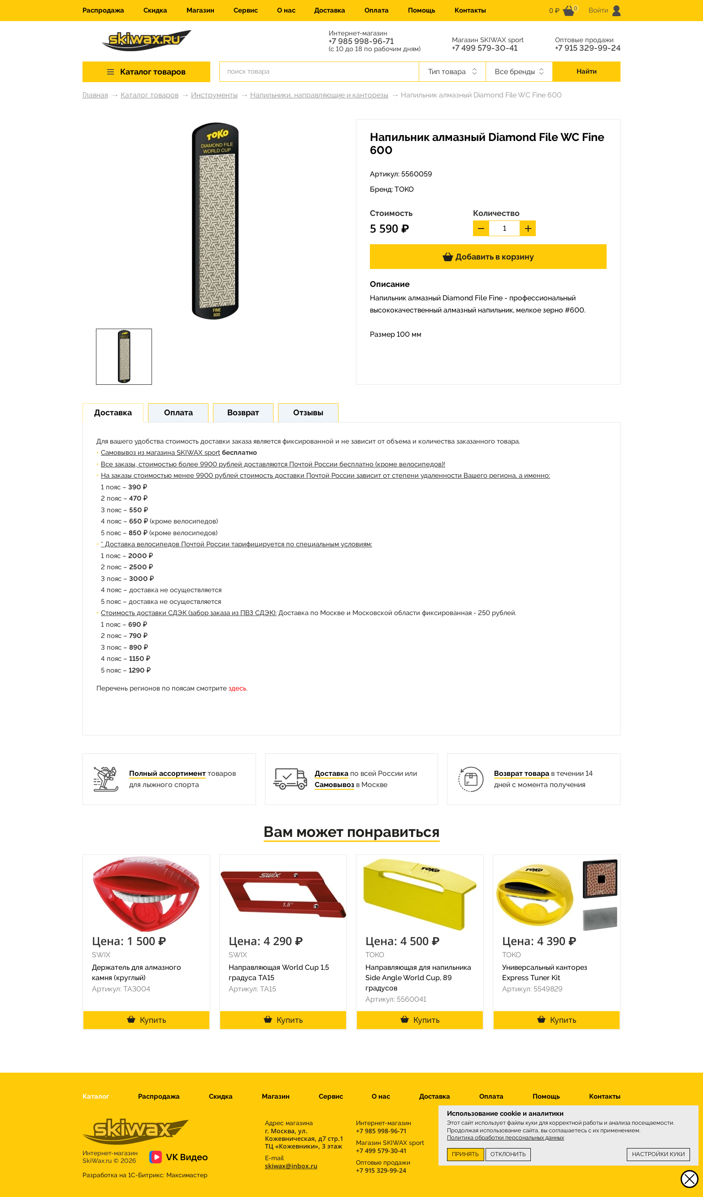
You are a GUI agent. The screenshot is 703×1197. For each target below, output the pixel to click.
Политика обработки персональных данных (505, 1137)
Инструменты (214, 95)
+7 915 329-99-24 (588, 48)
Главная (95, 95)
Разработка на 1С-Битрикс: (145, 1175)
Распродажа (103, 10)
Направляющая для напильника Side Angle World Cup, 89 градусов (418, 977)
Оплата (377, 10)
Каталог (95, 1096)
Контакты (470, 10)
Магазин (200, 10)
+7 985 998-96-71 (361, 41)
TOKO (404, 189)
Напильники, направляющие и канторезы (319, 95)
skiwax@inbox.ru (291, 1166)
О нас (286, 10)
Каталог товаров (149, 95)
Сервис (246, 10)
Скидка (155, 10)
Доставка (329, 10)
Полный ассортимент (167, 773)
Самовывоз (334, 784)
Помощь (421, 10)
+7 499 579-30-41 (484, 48)
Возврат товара (521, 773)
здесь (237, 688)
